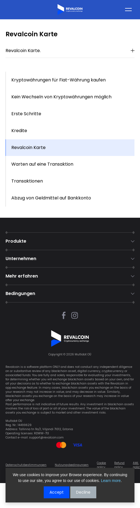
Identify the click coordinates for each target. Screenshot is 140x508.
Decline (83, 492)
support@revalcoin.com (46, 437)
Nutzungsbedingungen (72, 465)
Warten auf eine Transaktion (42, 164)
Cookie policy (101, 465)
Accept (57, 492)
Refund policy (119, 465)
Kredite (19, 130)
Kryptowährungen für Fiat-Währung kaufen (58, 80)
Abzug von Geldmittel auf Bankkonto (51, 198)
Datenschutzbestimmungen (26, 465)
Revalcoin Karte (28, 147)
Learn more (111, 480)
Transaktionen (27, 181)
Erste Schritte (26, 114)
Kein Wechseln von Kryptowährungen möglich (61, 97)
